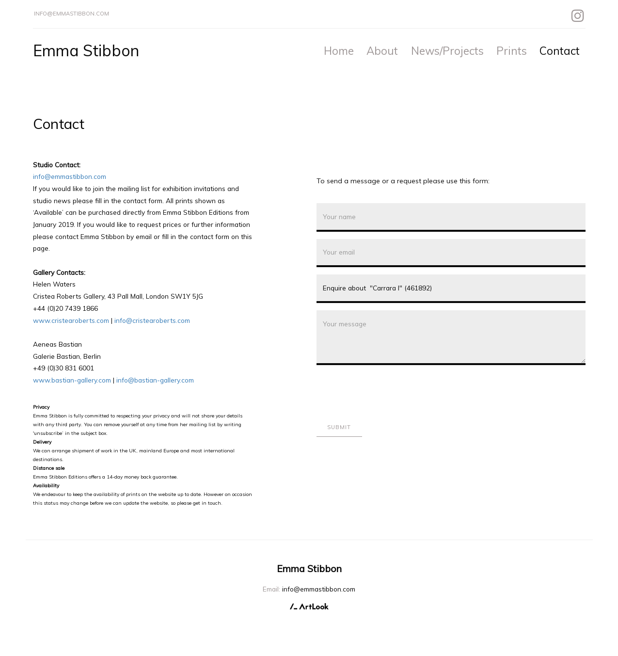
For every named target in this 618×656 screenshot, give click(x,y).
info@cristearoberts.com (152, 320)
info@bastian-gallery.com (155, 380)
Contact (559, 51)
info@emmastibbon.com (71, 13)
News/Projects (447, 51)
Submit (339, 427)
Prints (511, 51)
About (382, 51)
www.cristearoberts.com (71, 320)
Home (339, 51)
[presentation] (390, 391)
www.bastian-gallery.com (72, 380)
